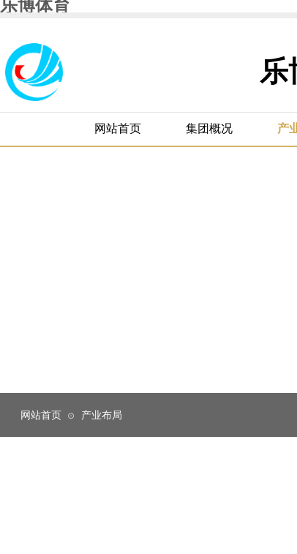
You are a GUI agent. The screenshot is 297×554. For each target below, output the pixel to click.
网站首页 (40, 415)
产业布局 (101, 415)
